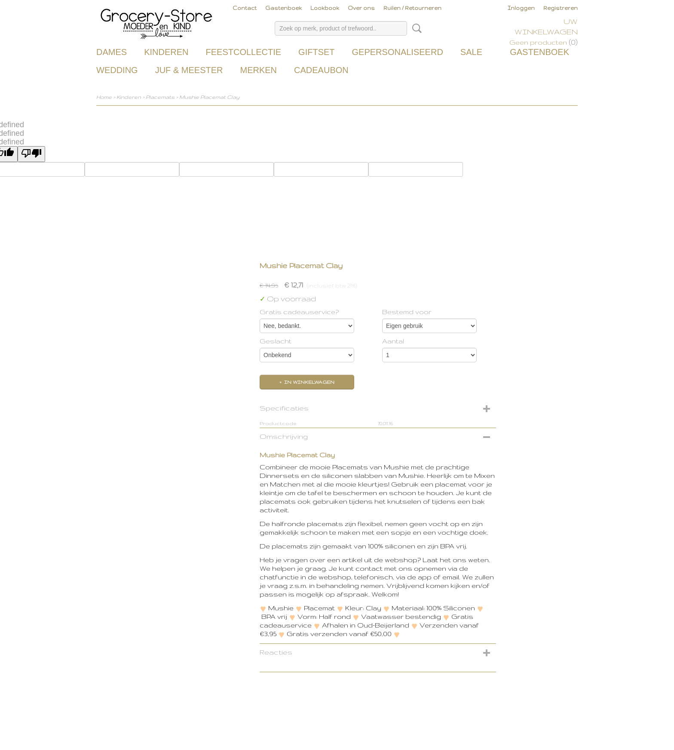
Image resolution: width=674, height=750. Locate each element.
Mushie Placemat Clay (209, 97)
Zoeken (415, 28)
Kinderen (166, 52)
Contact (245, 8)
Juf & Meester (189, 70)
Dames (111, 52)
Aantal (393, 341)
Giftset (316, 52)
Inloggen (521, 8)
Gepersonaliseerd (397, 52)
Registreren (560, 8)
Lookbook (324, 8)
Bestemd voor (407, 311)
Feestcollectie (243, 52)
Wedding (117, 70)
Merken (258, 70)
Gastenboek (283, 8)
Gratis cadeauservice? (299, 311)
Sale (471, 52)
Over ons (361, 8)
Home (104, 97)
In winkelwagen (309, 382)
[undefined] (31, 154)
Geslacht (275, 341)
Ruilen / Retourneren (412, 8)
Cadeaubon (321, 70)
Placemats (160, 97)
